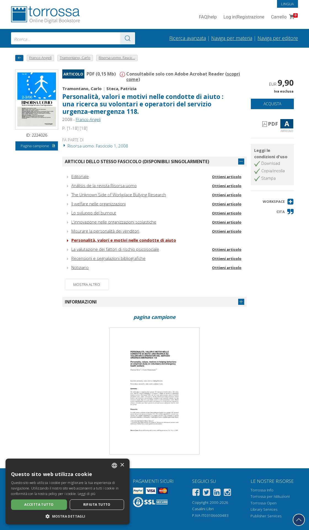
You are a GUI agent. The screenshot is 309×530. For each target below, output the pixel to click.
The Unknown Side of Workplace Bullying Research (118, 194)
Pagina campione (38, 146)
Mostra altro (86, 284)
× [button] (122, 465)
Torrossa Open (263, 503)
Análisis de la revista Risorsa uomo (104, 185)
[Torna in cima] (299, 520)
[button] (278, 202)
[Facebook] (196, 493)
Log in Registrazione (243, 17)
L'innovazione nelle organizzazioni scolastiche (113, 222)
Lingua (287, 3)
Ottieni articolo (226, 176)
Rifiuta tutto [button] (97, 504)
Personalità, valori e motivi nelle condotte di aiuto (123, 240)
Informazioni (81, 302)
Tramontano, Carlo (82, 88)
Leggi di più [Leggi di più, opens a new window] (87, 493)
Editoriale (80, 176)
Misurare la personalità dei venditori (105, 231)
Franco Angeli (88, 119)
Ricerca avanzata (187, 38)
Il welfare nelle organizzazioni (98, 203)
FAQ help (208, 17)
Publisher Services (266, 515)
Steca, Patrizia (121, 88)
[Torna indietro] (19, 58)
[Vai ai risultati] (127, 38)
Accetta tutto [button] (38, 504)
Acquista (272, 103)
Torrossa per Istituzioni (270, 496)
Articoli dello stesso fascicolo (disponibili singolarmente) (137, 161)
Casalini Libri (203, 508)
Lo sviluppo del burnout (93, 213)
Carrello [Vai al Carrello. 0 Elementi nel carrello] (284, 17)
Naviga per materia (231, 38)
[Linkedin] (217, 493)
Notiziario (80, 267)
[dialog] (68, 491)
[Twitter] (206, 493)
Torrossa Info (262, 490)
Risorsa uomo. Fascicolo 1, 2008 (95, 146)
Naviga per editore (277, 38)
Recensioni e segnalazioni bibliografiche (108, 258)
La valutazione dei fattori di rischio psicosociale (115, 249)
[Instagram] (227, 493)
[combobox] (73, 38)
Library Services (264, 509)
